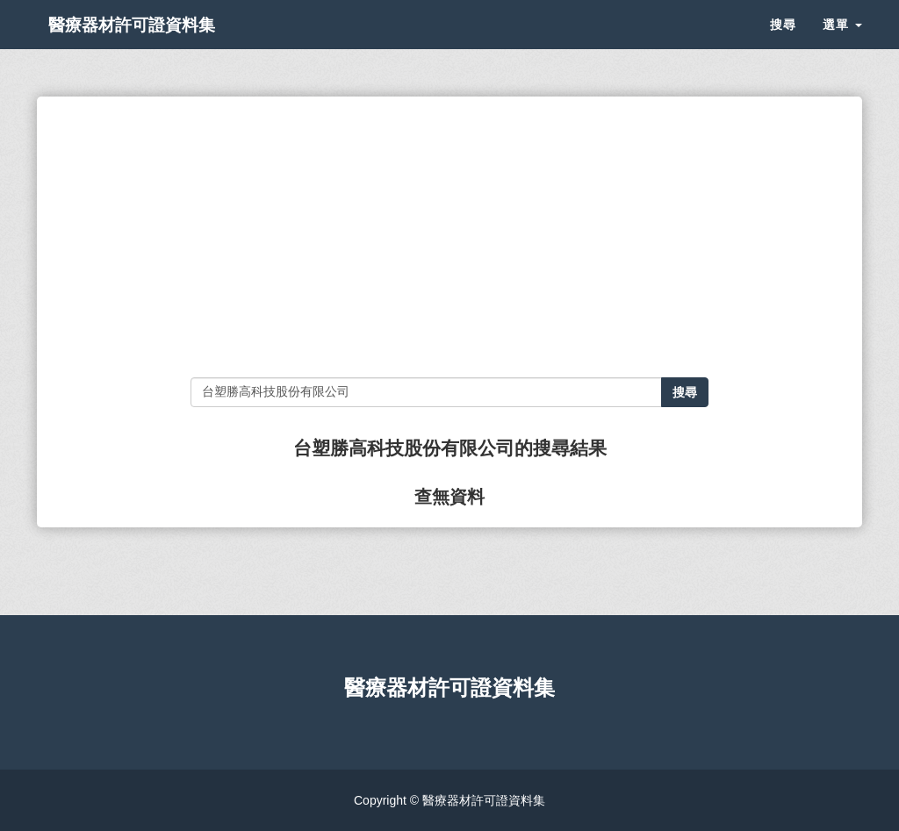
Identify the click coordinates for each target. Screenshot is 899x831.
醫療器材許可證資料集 (160, 44)
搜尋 (783, 44)
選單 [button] (842, 44)
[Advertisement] (449, 237)
